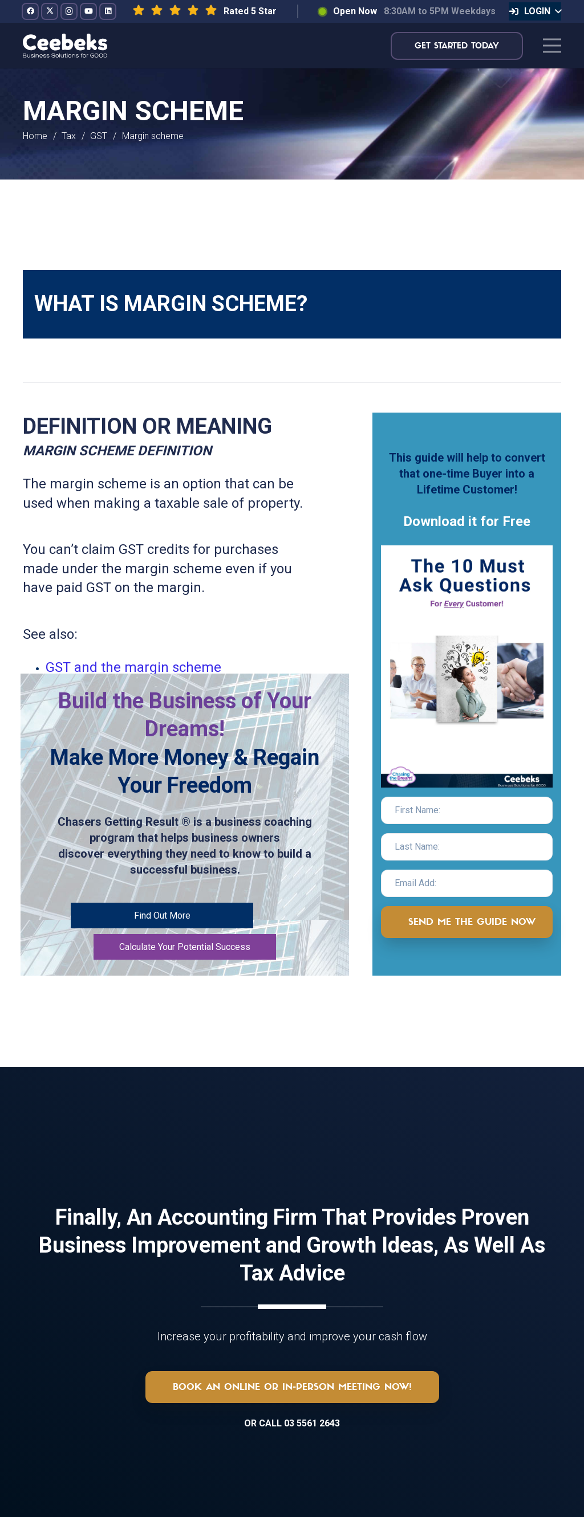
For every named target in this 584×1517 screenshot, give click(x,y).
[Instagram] (69, 11)
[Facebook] (30, 11)
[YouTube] (88, 11)
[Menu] (552, 45)
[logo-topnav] (65, 46)
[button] (535, 11)
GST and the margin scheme (133, 667)
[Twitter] (49, 11)
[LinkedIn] (107, 11)
